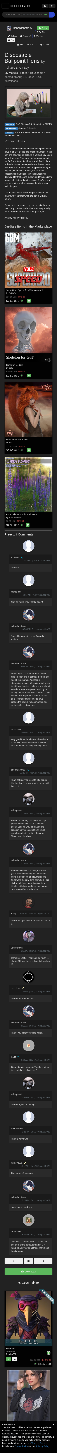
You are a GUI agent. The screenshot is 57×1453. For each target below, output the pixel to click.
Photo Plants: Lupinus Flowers (21, 514)
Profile (41, 32)
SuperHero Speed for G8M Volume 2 (24, 290)
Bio (11, 40)
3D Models (11, 72)
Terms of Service (39, 1443)
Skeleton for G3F (14, 365)
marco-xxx (16, 592)
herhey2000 (16, 1163)
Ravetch (10, 1348)
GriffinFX (12, 293)
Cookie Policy (21, 1446)
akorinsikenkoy (18, 770)
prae (10, 443)
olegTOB (12, 1354)
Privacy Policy (42, 1446)
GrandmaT (16, 1231)
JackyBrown (16, 948)
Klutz (13, 1057)
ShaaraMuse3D (15, 517)
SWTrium (15, 988)
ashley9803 (16, 810)
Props (24, 72)
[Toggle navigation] (5, 6)
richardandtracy (17, 67)
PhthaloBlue (17, 1128)
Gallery (12, 36)
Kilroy (13, 913)
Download (28, 1271)
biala (11, 368)
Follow (43, 28)
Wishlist (38, 36)
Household (36, 72)
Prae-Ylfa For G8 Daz (17, 439)
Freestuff (25, 36)
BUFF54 (15, 557)
